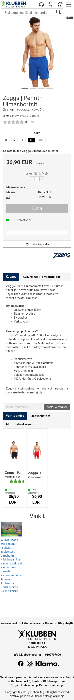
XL (31, 140)
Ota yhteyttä (66, 623)
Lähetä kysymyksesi (57, 407)
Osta (37, 208)
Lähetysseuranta (33, 623)
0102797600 (53, 654)
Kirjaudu (50, 4)
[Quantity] (37, 179)
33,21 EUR (44, 197)
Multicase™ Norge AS (44, 696)
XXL (41, 140)
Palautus (51, 623)
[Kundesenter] (41, 4)
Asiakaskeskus (11, 623)
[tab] (11, 277)
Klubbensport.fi (20, 681)
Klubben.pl (56, 685)
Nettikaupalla (18, 696)
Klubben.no (28, 685)
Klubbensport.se (54, 681)
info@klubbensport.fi (27, 654)
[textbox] (23, 407)
